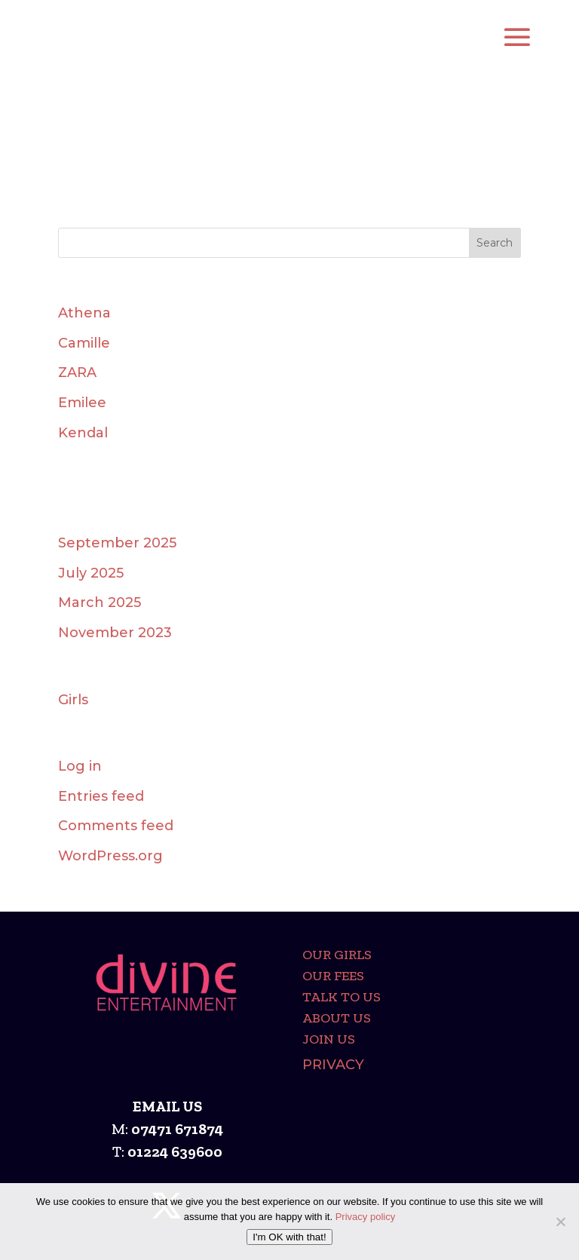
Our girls (337, 954)
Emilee (82, 402)
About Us (336, 1018)
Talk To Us (341, 997)
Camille (84, 343)
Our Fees (333, 975)
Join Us (328, 1039)
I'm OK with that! (289, 1237)
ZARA (77, 372)
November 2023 (115, 632)
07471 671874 (177, 1129)
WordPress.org (110, 856)
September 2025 (117, 543)
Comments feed (115, 825)
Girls (73, 699)
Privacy (333, 1064)
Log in (80, 766)
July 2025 (91, 573)
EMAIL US (167, 1106)
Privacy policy (365, 1216)
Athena (84, 313)
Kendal (83, 433)
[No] (560, 1221)
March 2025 (99, 602)
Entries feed (101, 796)
